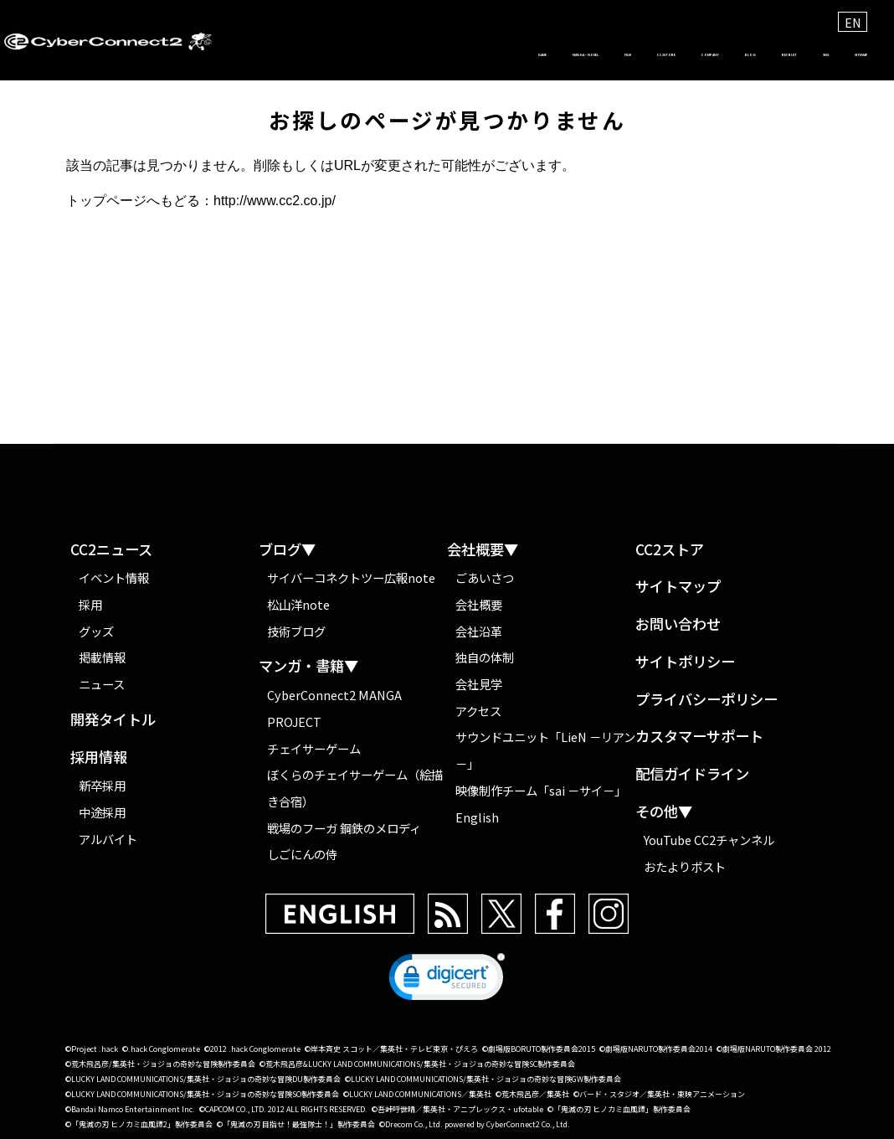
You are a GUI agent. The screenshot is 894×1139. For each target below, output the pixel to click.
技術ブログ (296, 631)
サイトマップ (678, 586)
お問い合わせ (678, 624)
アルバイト (108, 839)
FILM (390, 55)
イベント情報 (114, 577)
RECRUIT (703, 55)
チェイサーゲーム (314, 748)
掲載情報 (102, 657)
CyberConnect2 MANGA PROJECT (334, 708)
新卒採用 (102, 785)
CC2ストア (669, 550)
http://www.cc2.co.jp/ (274, 200)
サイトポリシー (685, 662)
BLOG (631, 55)
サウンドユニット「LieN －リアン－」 (545, 750)
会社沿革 (478, 631)
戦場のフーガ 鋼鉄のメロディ (344, 828)
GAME (201, 55)
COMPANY (557, 55)
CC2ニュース (111, 550)
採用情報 (98, 757)
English (477, 817)
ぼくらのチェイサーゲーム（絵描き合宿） (355, 787)
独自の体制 (484, 657)
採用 (90, 604)
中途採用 (102, 812)
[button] (447, 980)
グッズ (96, 631)
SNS (771, 55)
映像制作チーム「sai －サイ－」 (540, 790)
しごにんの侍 (302, 854)
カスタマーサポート (699, 736)
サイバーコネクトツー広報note (351, 577)
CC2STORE (465, 55)
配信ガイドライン (692, 774)
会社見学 (478, 684)
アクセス (478, 710)
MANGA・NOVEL (297, 55)
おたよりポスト (685, 866)
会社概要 (478, 604)
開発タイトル (113, 720)
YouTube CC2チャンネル (709, 839)
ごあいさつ (484, 577)
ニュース (102, 684)
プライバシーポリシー (706, 700)
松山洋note (298, 604)
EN (852, 22)
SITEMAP (839, 55)
